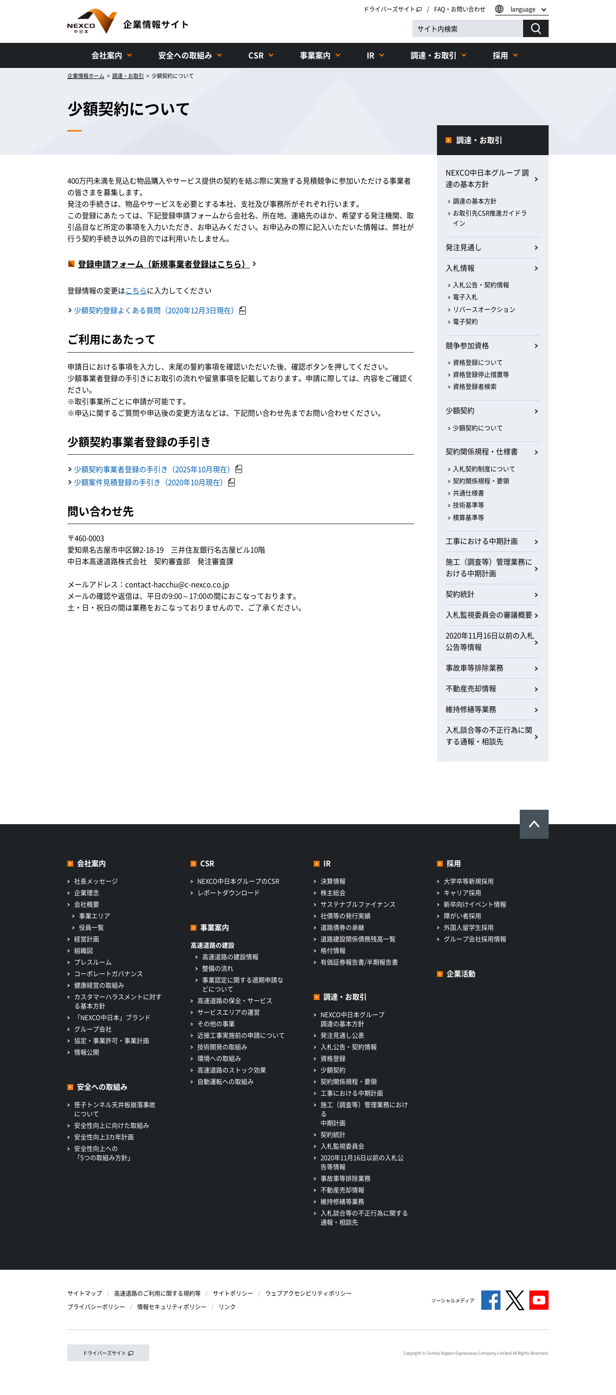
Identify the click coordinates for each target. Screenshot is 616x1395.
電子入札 (465, 296)
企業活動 (461, 973)
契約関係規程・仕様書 (482, 451)
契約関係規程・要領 (481, 480)
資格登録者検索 (475, 386)
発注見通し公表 (342, 1035)
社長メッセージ (96, 880)
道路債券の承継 (342, 927)
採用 (500, 55)
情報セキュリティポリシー (171, 1307)
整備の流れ (217, 968)
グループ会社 (93, 1028)
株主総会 (333, 892)
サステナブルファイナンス (358, 903)
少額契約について (478, 427)
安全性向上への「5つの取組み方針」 (104, 1153)
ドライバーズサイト (392, 9)
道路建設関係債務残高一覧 (358, 938)
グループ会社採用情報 (475, 938)
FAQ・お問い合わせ (460, 9)
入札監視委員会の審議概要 (489, 614)
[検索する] (536, 28)
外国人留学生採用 (469, 927)
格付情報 (333, 950)
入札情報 (460, 268)
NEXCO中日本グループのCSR (238, 880)
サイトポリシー (233, 1293)
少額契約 (460, 410)
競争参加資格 (467, 345)
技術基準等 (468, 504)
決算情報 (333, 880)
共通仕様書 (468, 492)
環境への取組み (219, 1058)
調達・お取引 (434, 55)
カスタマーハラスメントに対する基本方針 (118, 1001)
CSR (256, 55)
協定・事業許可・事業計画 (111, 1040)
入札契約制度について (484, 468)
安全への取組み (185, 55)
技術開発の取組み (222, 1046)
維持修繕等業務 (471, 709)
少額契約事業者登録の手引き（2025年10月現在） (158, 469)
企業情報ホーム (85, 76)
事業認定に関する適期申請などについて (242, 984)
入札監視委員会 (342, 1145)
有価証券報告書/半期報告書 (359, 961)
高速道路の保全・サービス (234, 1000)
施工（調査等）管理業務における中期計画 (489, 567)
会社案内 (106, 55)
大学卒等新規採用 (469, 880)
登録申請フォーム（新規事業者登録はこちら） (164, 264)
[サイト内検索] (467, 28)
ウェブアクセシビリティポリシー (308, 1293)
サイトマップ (84, 1293)
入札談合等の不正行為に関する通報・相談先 (489, 735)
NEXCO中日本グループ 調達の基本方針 (487, 178)
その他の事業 (216, 1023)
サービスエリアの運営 (228, 1011)
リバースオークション (484, 309)
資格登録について (478, 362)
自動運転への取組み (225, 1081)
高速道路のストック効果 (231, 1069)
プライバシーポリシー (96, 1307)
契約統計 (460, 594)
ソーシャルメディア (453, 1300)
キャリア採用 (462, 892)
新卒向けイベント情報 (475, 903)
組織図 (83, 950)
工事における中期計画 (482, 541)
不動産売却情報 (471, 688)
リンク (227, 1307)
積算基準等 (468, 517)
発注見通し (464, 247)
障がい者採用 (462, 915)
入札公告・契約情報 (481, 284)
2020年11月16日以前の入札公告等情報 (490, 641)
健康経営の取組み (99, 984)
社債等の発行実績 (346, 915)
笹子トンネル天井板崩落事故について (114, 1109)
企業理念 (86, 892)
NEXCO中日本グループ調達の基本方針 (353, 1019)
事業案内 (315, 55)
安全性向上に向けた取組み (111, 1125)
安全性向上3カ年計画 (104, 1136)
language (523, 9)
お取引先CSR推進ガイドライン (490, 217)
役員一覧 (91, 927)
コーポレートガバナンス (108, 973)
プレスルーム (93, 961)
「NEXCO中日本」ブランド (112, 1017)
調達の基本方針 (475, 200)
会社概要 (86, 903)
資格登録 (333, 1058)
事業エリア (94, 915)
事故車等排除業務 (474, 667)
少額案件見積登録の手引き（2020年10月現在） (154, 482)
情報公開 (86, 1051)
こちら (136, 290)
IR (370, 55)
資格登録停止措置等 (481, 374)
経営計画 (86, 938)
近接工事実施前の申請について (241, 1035)
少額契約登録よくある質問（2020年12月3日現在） (160, 310)
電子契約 (465, 321)
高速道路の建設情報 (230, 956)
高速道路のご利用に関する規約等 (157, 1293)
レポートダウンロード (228, 892)
